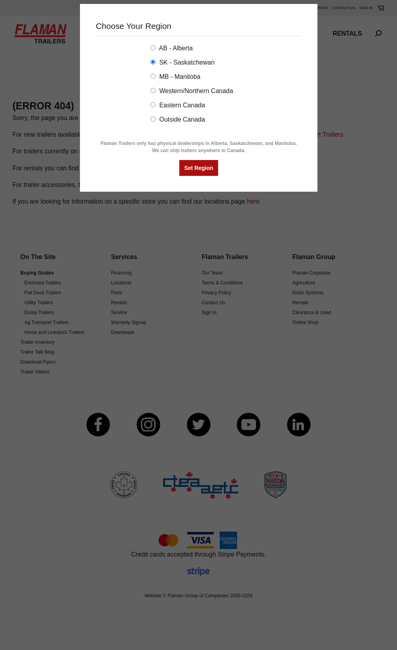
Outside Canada (177, 119)
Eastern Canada (177, 105)
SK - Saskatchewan (182, 62)
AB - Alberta (171, 48)
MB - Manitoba (175, 76)
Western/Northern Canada (191, 91)
